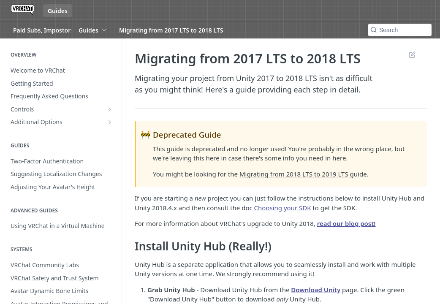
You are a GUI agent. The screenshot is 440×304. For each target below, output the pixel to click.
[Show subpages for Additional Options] (109, 122)
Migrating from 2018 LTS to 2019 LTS (293, 174)
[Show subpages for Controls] (109, 109)
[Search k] (400, 30)
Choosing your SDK (282, 208)
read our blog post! (346, 223)
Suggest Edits (412, 54)
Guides (58, 11)
